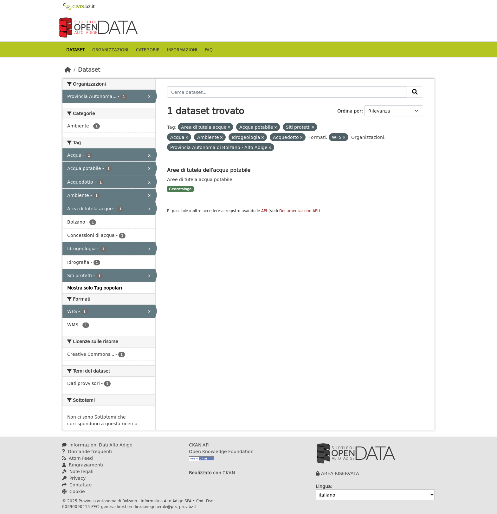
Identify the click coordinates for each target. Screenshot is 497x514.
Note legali (78, 471)
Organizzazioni (110, 49)
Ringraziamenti (82, 464)
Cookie (73, 491)
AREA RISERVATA (340, 473)
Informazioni (182, 49)
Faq (209, 49)
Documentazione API (299, 211)
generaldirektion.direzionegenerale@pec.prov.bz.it (149, 506)
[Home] (68, 69)
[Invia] (415, 92)
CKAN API (199, 444)
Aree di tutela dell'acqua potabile (208, 170)
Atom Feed (77, 458)
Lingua (323, 486)
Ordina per (349, 110)
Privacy (74, 478)
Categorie (147, 49)
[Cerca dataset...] (287, 92)
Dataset (75, 49)
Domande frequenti (87, 451)
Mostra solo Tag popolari (94, 287)
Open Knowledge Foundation (221, 451)
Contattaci (77, 484)
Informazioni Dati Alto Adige (97, 444)
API (264, 211)
